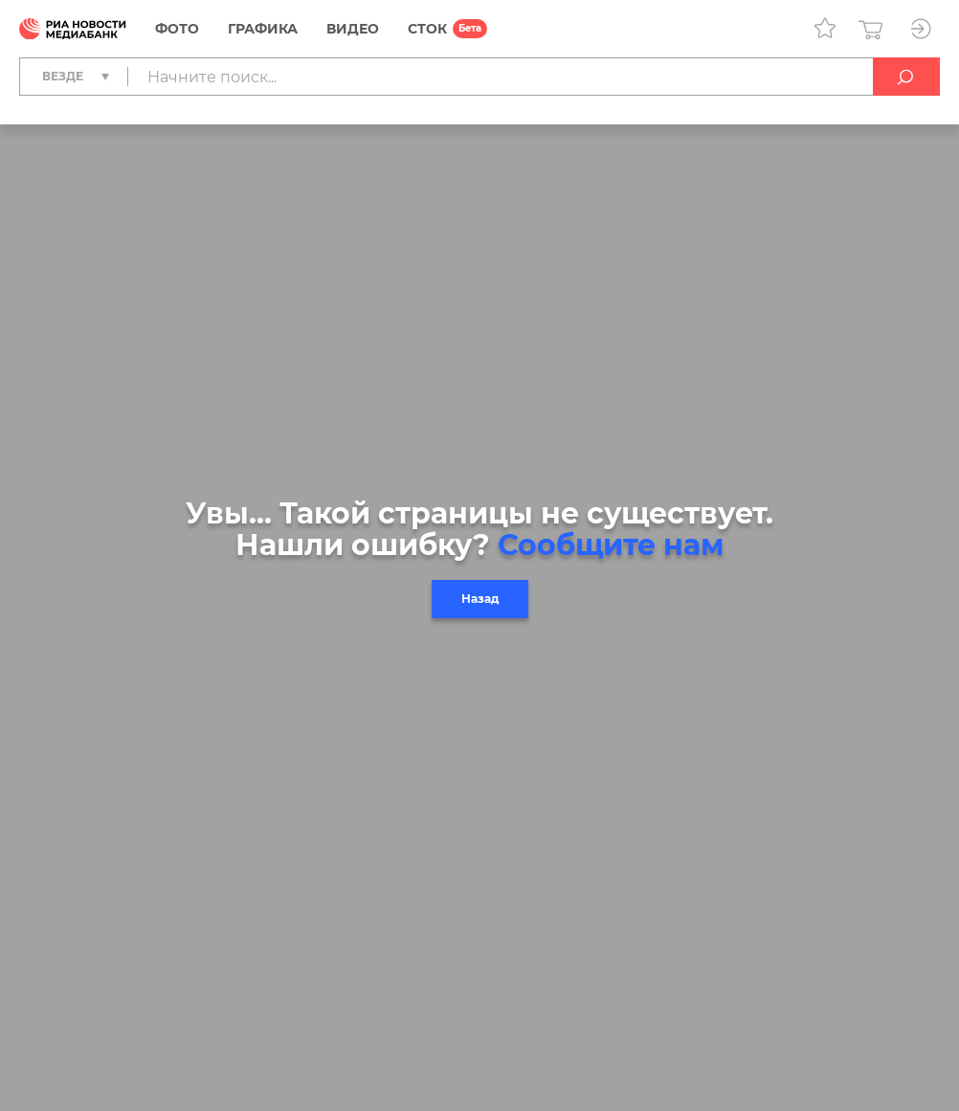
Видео (352, 28)
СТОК (427, 28)
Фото (177, 28)
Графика (263, 28)
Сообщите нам (611, 545)
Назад (480, 598)
